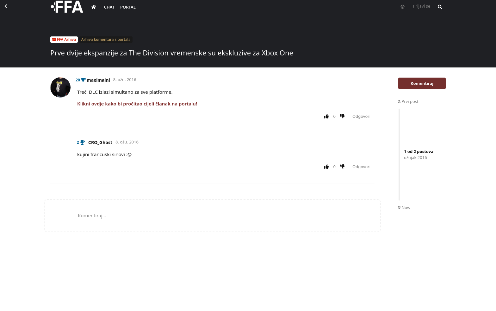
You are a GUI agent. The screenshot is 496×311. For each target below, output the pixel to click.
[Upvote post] (327, 116)
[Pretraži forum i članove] (438, 11)
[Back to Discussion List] (11, 11)
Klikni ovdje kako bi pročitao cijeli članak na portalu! (137, 103)
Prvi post (408, 101)
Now (404, 207)
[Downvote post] (344, 116)
